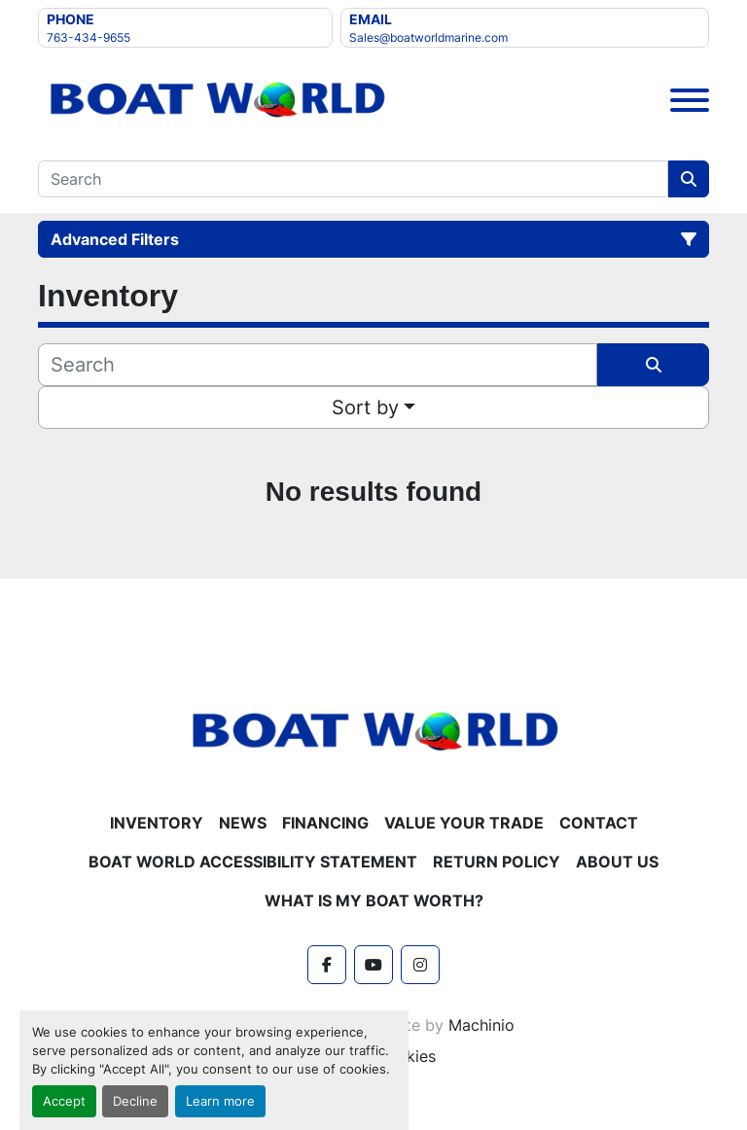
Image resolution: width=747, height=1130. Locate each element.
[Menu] (689, 100)
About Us (617, 861)
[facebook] (326, 964)
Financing (325, 822)
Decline (135, 1101)
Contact (598, 822)
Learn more (220, 1101)
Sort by (365, 407)
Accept (64, 1101)
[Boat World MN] (373, 730)
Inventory (156, 822)
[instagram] (420, 964)
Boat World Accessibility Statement (253, 861)
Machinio (481, 1025)
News (243, 822)
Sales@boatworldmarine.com (428, 37)
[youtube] (373, 964)
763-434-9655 (88, 37)
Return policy (496, 861)
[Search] (353, 178)
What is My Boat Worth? (374, 900)
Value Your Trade (464, 822)
